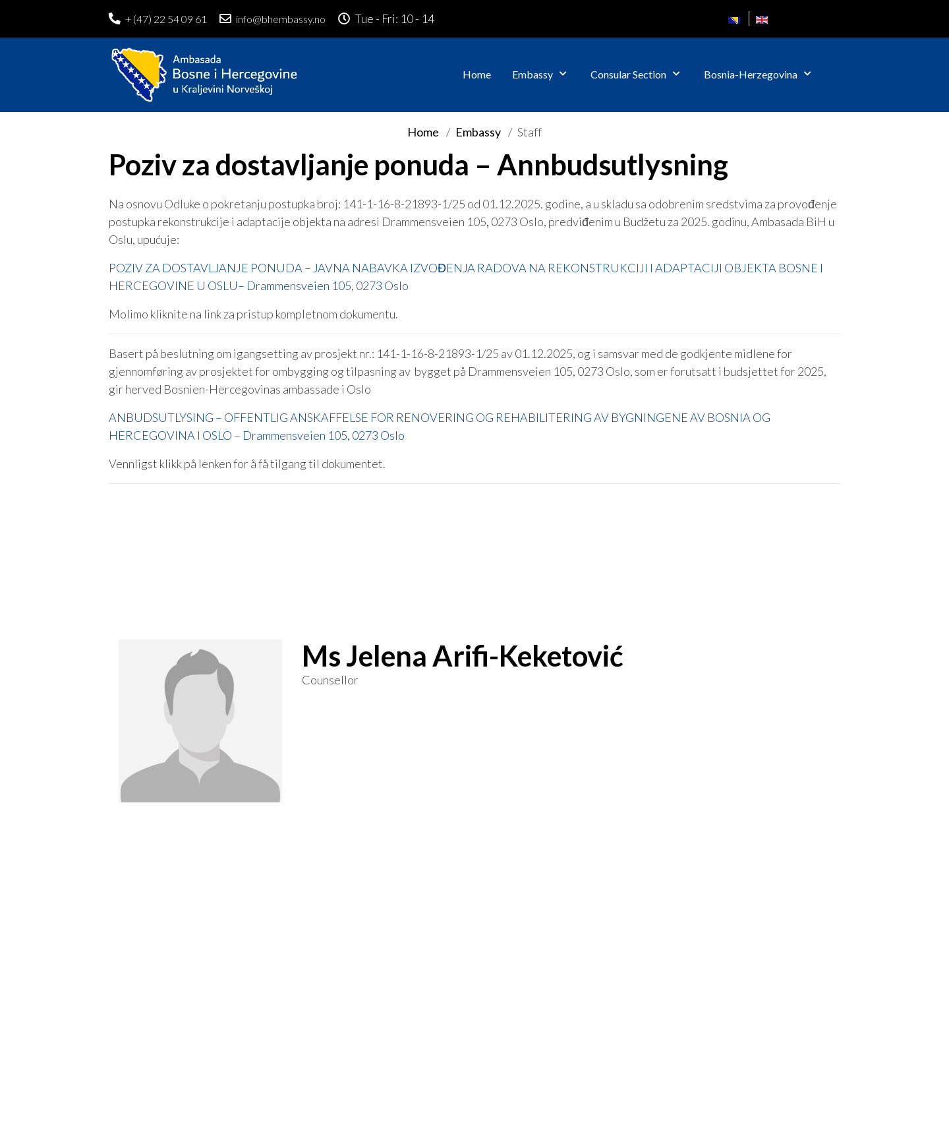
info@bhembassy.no (281, 19)
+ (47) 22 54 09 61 (166, 19)
